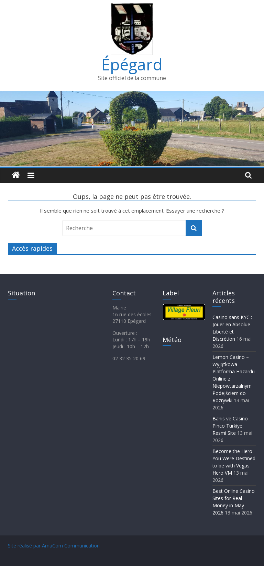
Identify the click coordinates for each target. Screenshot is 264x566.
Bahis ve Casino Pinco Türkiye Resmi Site (230, 425)
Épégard (132, 64)
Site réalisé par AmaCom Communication (54, 545)
